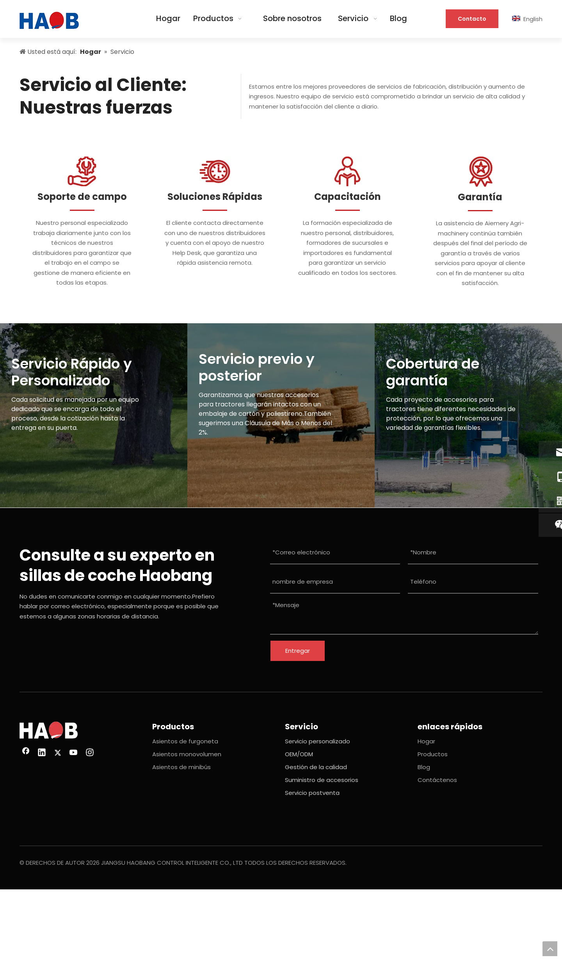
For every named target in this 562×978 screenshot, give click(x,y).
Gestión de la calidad (316, 767)
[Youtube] (74, 753)
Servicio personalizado (317, 741)
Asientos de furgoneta (185, 741)
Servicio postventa (312, 793)
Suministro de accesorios (321, 780)
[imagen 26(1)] (49, 730)
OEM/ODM (299, 754)
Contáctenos (437, 780)
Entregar (297, 651)
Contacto (472, 19)
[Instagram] (90, 753)
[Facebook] (26, 753)
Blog (424, 767)
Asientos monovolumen (186, 754)
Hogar (426, 741)
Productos (433, 754)
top (549, 948)
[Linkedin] (42, 753)
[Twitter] (58, 753)
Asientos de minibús (181, 767)
